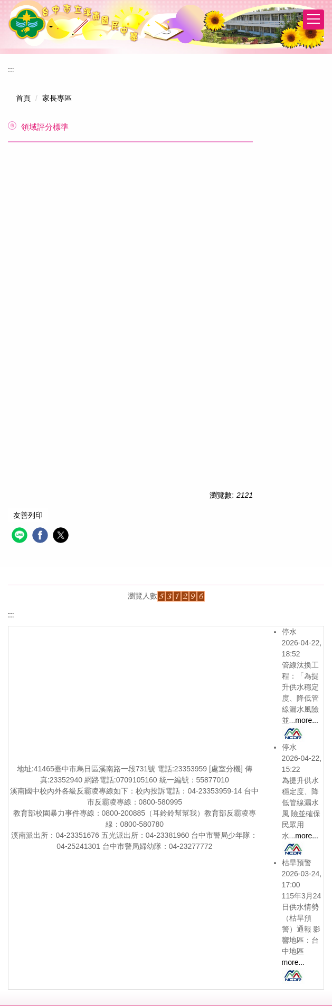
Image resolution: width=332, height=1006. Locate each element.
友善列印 (28, 515)
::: (11, 69)
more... (306, 720)
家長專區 (57, 98)
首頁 (23, 98)
